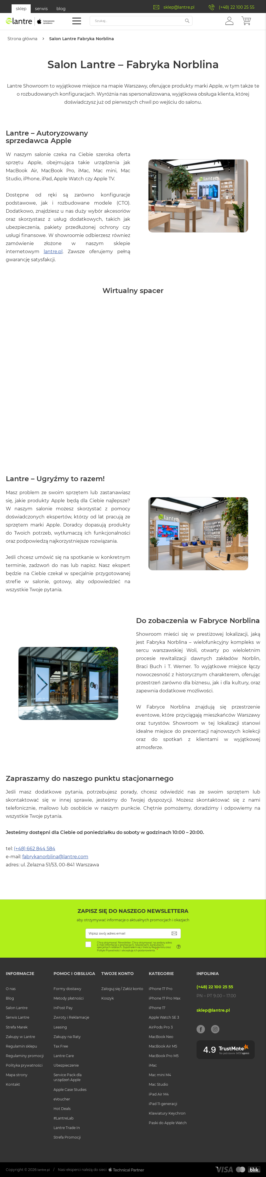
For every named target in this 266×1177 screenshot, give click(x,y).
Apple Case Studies (70, 1089)
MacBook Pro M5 (164, 1056)
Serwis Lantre (17, 1017)
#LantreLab (64, 1118)
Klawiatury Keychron (167, 1113)
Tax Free (61, 1046)
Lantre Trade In (67, 1128)
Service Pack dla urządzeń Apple (68, 1077)
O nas (11, 989)
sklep (21, 8)
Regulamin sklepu (21, 1046)
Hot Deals (62, 1108)
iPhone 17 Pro (161, 989)
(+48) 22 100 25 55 (236, 7)
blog (61, 8)
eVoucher (62, 1099)
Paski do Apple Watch (168, 1123)
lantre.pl (53, 251)
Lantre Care (64, 1056)
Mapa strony (16, 1075)
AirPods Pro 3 (161, 1027)
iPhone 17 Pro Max (164, 998)
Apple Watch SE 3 (164, 1017)
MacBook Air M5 (163, 1046)
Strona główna (23, 38)
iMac (153, 1065)
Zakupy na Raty (67, 1036)
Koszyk (107, 998)
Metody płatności (69, 998)
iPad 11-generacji (163, 1103)
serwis (41, 8)
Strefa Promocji (67, 1137)
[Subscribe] (174, 933)
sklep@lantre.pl (179, 7)
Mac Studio (158, 1084)
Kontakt (13, 1084)
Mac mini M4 (160, 1075)
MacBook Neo (161, 1036)
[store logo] (30, 21)
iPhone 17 (157, 1008)
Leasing (60, 1027)
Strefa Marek (16, 1027)
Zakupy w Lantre (20, 1036)
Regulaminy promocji (25, 1056)
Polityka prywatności (24, 1065)
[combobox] (141, 21)
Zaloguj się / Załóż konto (122, 989)
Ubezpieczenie (66, 1065)
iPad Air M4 (159, 1094)
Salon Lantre (16, 1008)
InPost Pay (63, 1008)
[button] (229, 20)
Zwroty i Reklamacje (71, 1017)
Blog (10, 998)
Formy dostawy (67, 989)
